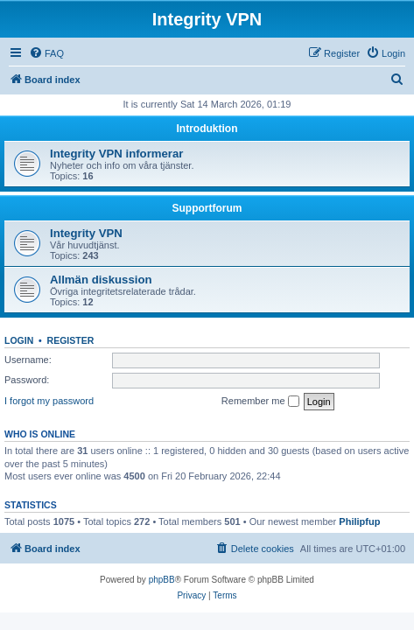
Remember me (260, 402)
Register (71, 340)
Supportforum (207, 208)
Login (18, 340)
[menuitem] (46, 53)
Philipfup (359, 521)
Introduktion (207, 128)
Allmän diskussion (101, 279)
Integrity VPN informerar (116, 153)
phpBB (162, 579)
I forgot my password (49, 401)
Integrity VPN (86, 233)
